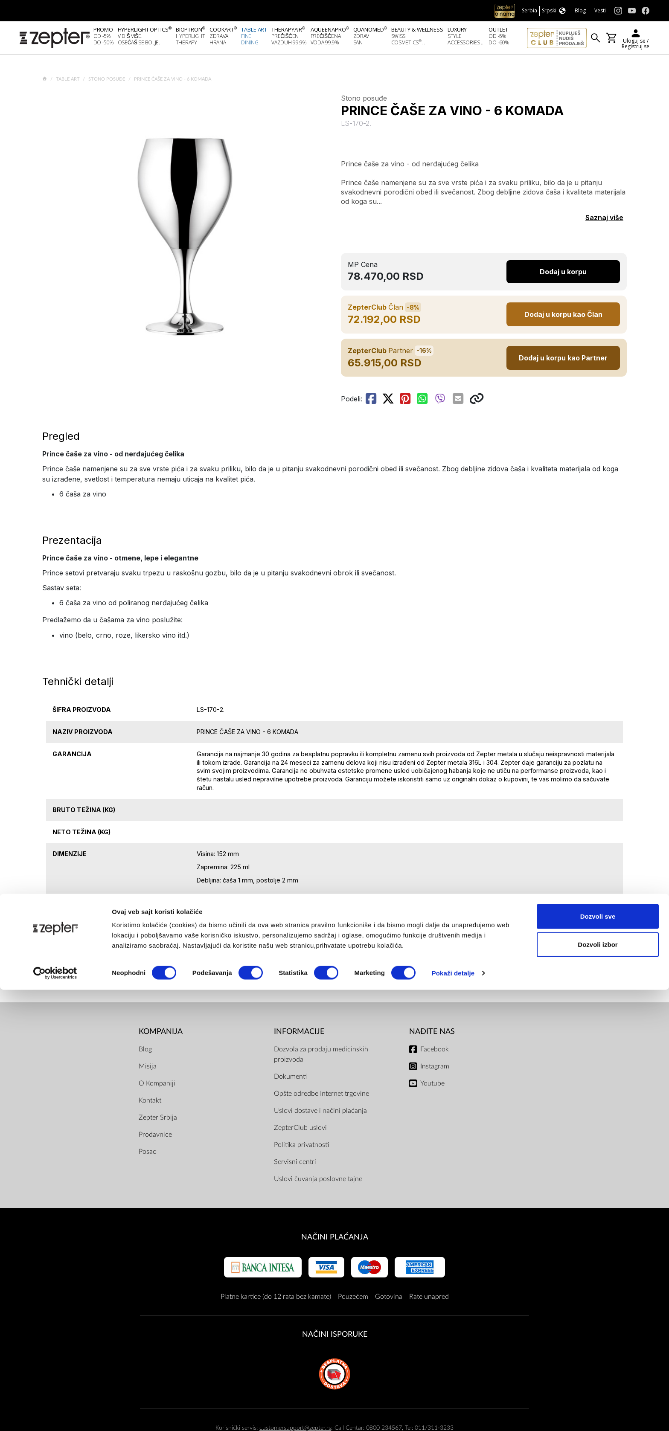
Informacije (299, 1034)
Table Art (68, 81)
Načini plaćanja (334, 1239)
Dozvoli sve (598, 1357)
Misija (148, 1068)
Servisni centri (295, 1164)
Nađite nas (432, 1034)
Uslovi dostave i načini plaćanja (320, 1113)
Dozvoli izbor (597, 1385)
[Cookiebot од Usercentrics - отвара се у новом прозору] (55, 1414)
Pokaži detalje (453, 1414)
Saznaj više (604, 220)
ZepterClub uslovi (300, 1130)
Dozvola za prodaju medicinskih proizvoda (321, 1056)
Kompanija (161, 1034)
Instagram (434, 1068)
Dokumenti (290, 1079)
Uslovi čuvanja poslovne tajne (318, 1181)
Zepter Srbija (158, 1120)
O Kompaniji (157, 1086)
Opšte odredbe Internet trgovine (321, 1096)
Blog (145, 1051)
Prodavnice (155, 1137)
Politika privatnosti (301, 1147)
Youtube (432, 1086)
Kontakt (150, 1103)
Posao (148, 1154)
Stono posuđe (107, 81)
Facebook (434, 1051)
